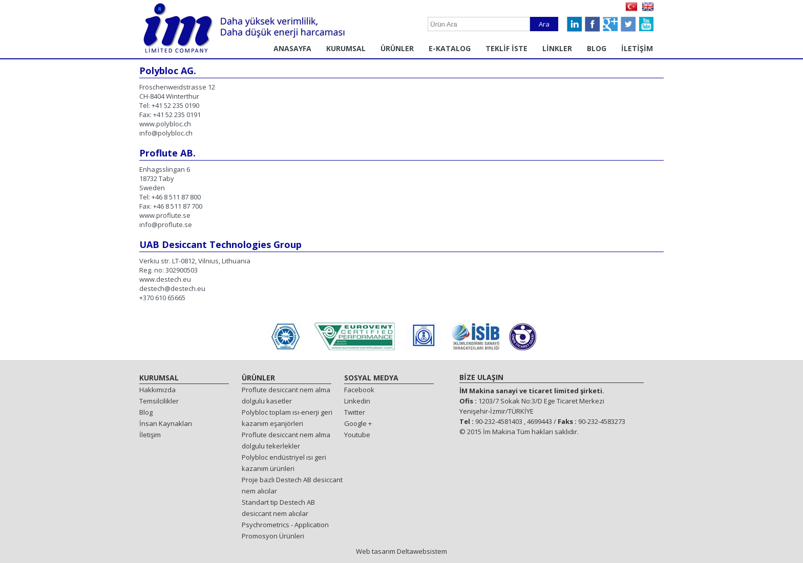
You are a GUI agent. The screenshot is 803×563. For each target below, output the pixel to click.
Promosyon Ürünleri (273, 536)
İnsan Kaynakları (165, 423)
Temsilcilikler (159, 401)
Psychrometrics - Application (285, 524)
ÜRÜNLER (397, 48)
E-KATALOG (450, 48)
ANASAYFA (292, 48)
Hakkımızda (157, 389)
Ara (544, 24)
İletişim (150, 434)
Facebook (359, 389)
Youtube (357, 434)
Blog (146, 412)
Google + (358, 423)
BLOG (596, 48)
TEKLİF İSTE (506, 48)
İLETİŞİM (637, 48)
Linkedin (357, 401)
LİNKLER (557, 48)
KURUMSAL (346, 48)
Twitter (354, 412)
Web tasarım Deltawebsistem (401, 551)
